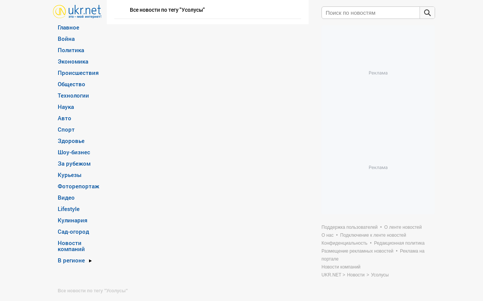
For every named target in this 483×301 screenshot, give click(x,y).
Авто (64, 118)
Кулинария (73, 220)
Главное (68, 27)
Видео (66, 197)
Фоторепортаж (78, 186)
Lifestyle (69, 209)
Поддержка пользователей (349, 227)
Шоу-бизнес (74, 152)
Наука (66, 107)
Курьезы (70, 175)
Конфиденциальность (344, 243)
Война (66, 39)
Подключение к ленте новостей (373, 235)
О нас (327, 235)
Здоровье (71, 141)
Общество (71, 84)
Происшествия (78, 73)
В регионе (71, 260)
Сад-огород (73, 231)
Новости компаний (71, 246)
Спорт (66, 129)
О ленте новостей (402, 227)
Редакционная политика (399, 243)
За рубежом (74, 163)
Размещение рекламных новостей (357, 251)
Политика (71, 50)
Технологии (73, 95)
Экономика (73, 61)
